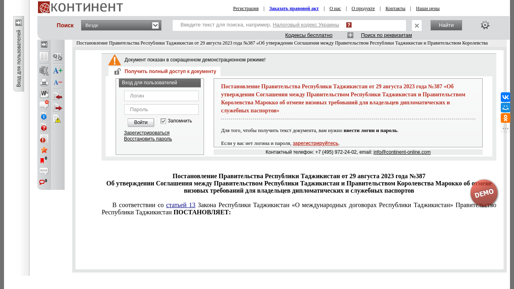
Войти (141, 122)
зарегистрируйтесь (316, 143)
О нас (335, 8)
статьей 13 (181, 204)
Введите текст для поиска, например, (260, 25)
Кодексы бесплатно (308, 35)
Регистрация (246, 8)
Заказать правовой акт (294, 8)
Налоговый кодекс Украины (306, 25)
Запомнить (180, 121)
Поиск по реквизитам (386, 35)
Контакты (396, 8)
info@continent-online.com (401, 152)
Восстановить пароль (148, 139)
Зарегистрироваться (146, 133)
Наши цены (428, 8)
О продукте (363, 8)
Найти (446, 25)
